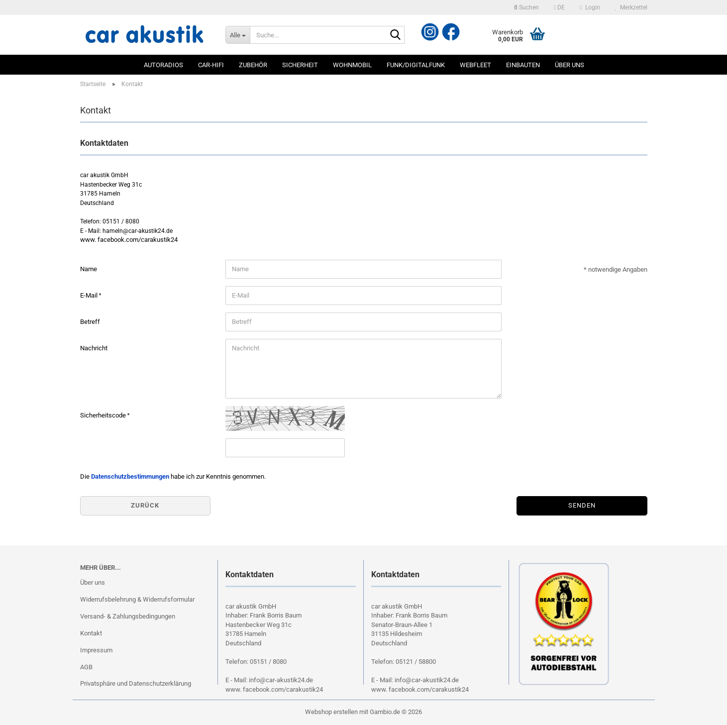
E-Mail (89, 295)
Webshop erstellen (331, 712)
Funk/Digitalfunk (416, 65)
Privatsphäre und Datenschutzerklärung (135, 683)
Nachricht (93, 348)
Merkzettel (631, 7)
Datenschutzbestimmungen (130, 476)
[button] (559, 7)
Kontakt (91, 633)
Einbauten (523, 65)
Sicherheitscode (103, 415)
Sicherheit (300, 65)
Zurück (145, 505)
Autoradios (163, 65)
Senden (582, 505)
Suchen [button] (526, 7)
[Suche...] (237, 35)
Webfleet (475, 65)
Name (88, 269)
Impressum (96, 650)
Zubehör (253, 65)
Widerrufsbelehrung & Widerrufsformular (137, 599)
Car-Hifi (211, 65)
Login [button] (590, 7)
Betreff (90, 321)
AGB (86, 667)
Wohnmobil (352, 65)
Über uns (569, 65)
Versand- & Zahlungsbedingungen (127, 616)
